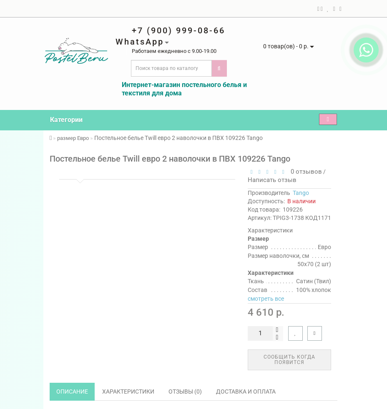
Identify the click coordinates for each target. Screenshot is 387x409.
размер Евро (73, 138)
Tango (301, 193)
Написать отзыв (272, 180)
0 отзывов (304, 171)
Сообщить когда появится (289, 359)
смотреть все (266, 298)
